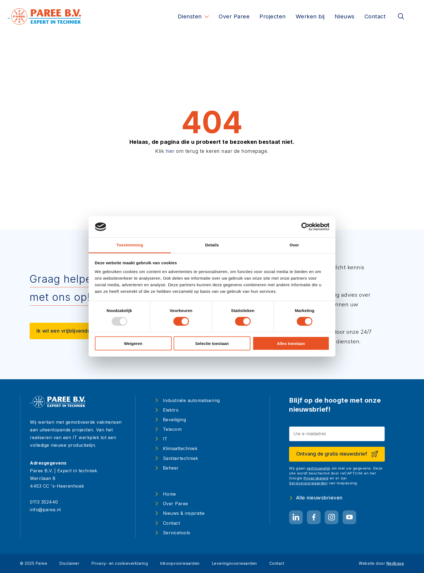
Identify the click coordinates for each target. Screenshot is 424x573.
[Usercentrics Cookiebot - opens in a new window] (305, 227)
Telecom (172, 429)
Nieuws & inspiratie (184, 513)
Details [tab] (212, 245)
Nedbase (395, 563)
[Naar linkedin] (296, 517)
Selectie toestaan (212, 343)
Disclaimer (69, 563)
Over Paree (234, 16)
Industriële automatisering (191, 400)
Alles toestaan (291, 343)
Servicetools (176, 532)
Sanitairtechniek (180, 458)
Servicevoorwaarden (308, 483)
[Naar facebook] (314, 517)
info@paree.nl (45, 509)
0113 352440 (44, 502)
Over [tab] (294, 245)
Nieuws (345, 16)
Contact (375, 16)
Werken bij (310, 16)
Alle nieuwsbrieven (319, 498)
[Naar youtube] (349, 517)
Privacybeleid (316, 478)
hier (170, 151)
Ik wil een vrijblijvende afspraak (75, 331)
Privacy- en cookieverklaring (120, 563)
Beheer (171, 468)
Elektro (171, 410)
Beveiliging (174, 419)
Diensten (190, 16)
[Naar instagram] (331, 517)
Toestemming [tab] (129, 245)
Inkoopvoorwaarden (180, 563)
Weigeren (133, 343)
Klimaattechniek (180, 448)
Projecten (272, 16)
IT (165, 439)
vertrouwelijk (318, 468)
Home (169, 494)
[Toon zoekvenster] (401, 16)
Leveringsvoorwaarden (234, 563)
